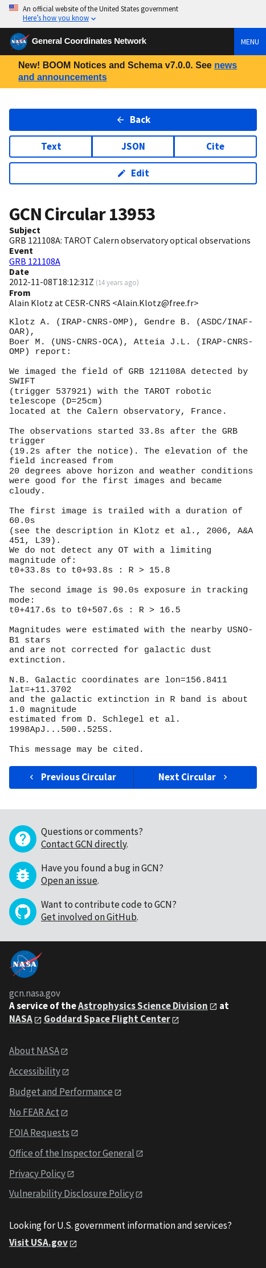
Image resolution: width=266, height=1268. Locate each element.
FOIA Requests (39, 1132)
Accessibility (34, 1071)
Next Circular (194, 777)
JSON (133, 146)
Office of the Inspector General (71, 1153)
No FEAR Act (34, 1112)
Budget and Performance (61, 1091)
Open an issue (69, 880)
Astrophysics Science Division (143, 1005)
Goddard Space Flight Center (107, 1018)
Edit (133, 173)
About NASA (34, 1050)
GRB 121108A (34, 261)
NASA (20, 1018)
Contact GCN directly (83, 844)
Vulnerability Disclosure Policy (71, 1193)
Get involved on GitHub (89, 917)
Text (51, 146)
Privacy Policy (37, 1173)
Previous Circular (71, 777)
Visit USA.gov (38, 1242)
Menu (250, 41)
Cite (215, 146)
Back (133, 119)
